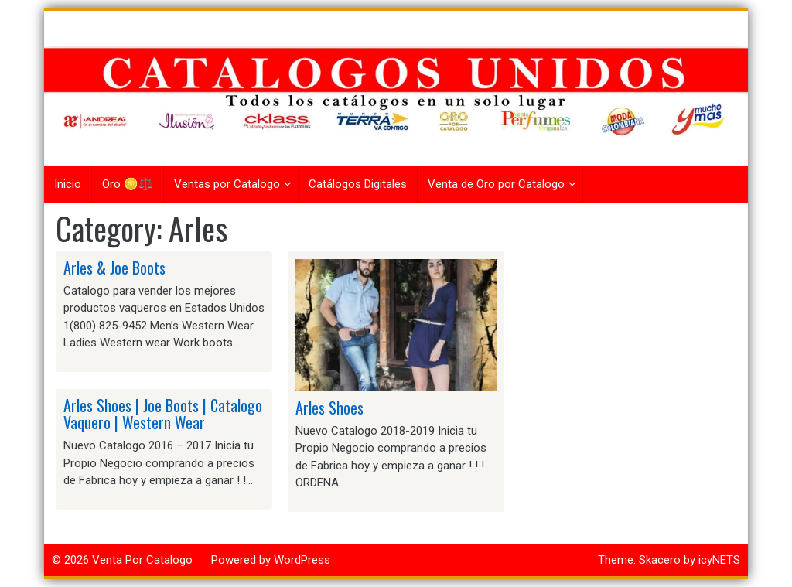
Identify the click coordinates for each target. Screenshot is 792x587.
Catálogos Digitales (358, 184)
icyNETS (719, 560)
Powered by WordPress (270, 560)
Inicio (67, 184)
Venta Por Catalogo (142, 560)
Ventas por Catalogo (227, 184)
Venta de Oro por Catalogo (496, 184)
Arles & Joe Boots (114, 267)
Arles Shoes (329, 407)
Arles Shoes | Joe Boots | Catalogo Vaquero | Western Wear (162, 414)
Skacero (660, 560)
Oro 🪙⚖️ (127, 184)
